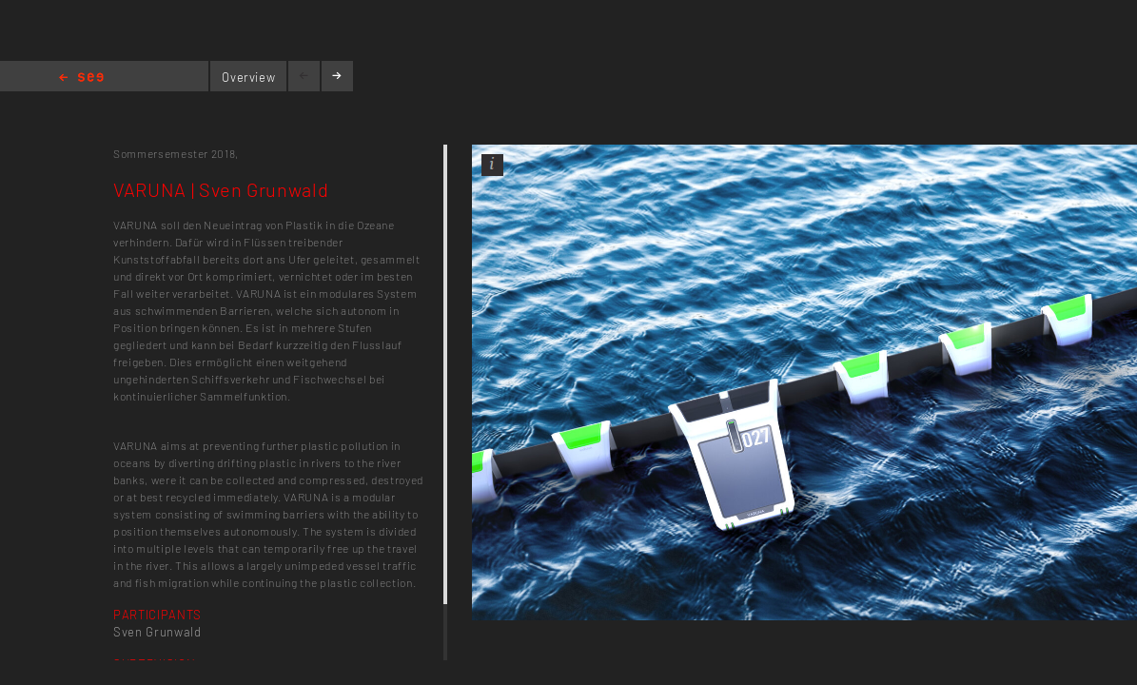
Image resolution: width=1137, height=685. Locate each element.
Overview (248, 77)
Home (81, 78)
